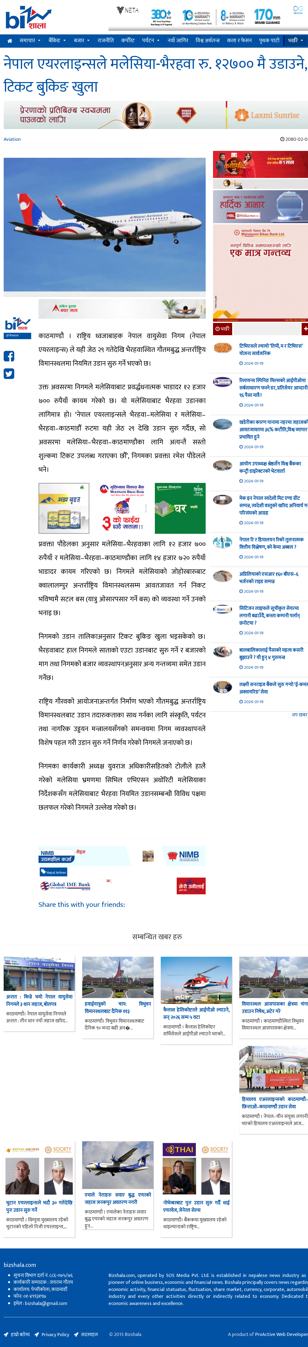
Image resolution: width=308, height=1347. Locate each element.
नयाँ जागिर (178, 40)
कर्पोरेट (128, 40)
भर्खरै (293, 40)
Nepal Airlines (53, 872)
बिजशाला (12, 335)
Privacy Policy (55, 1335)
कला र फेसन (239, 40)
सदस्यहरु (89, 1335)
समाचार (27, 40)
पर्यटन (148, 40)
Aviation (12, 139)
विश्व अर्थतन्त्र (208, 40)
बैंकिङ (54, 40)
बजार (79, 40)
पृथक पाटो (269, 40)
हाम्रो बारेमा (20, 1335)
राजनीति (106, 40)
